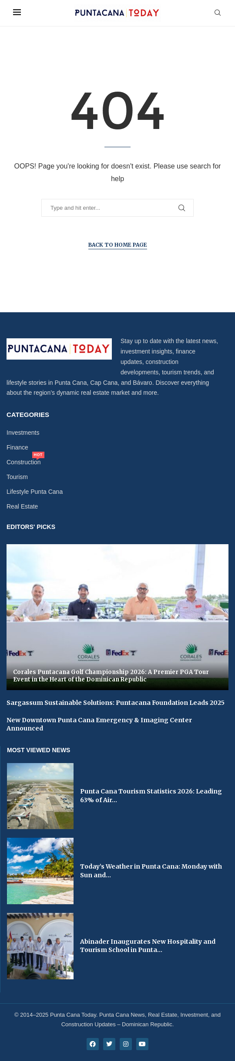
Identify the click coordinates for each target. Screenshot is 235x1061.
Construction (24, 462)
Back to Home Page (117, 244)
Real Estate (22, 506)
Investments (23, 433)
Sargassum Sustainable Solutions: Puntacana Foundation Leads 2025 (116, 703)
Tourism (17, 477)
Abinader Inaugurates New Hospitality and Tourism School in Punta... (147, 946)
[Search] (217, 13)
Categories (28, 414)
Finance (17, 447)
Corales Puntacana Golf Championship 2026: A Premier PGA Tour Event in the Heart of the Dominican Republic (111, 676)
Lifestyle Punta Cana (35, 492)
